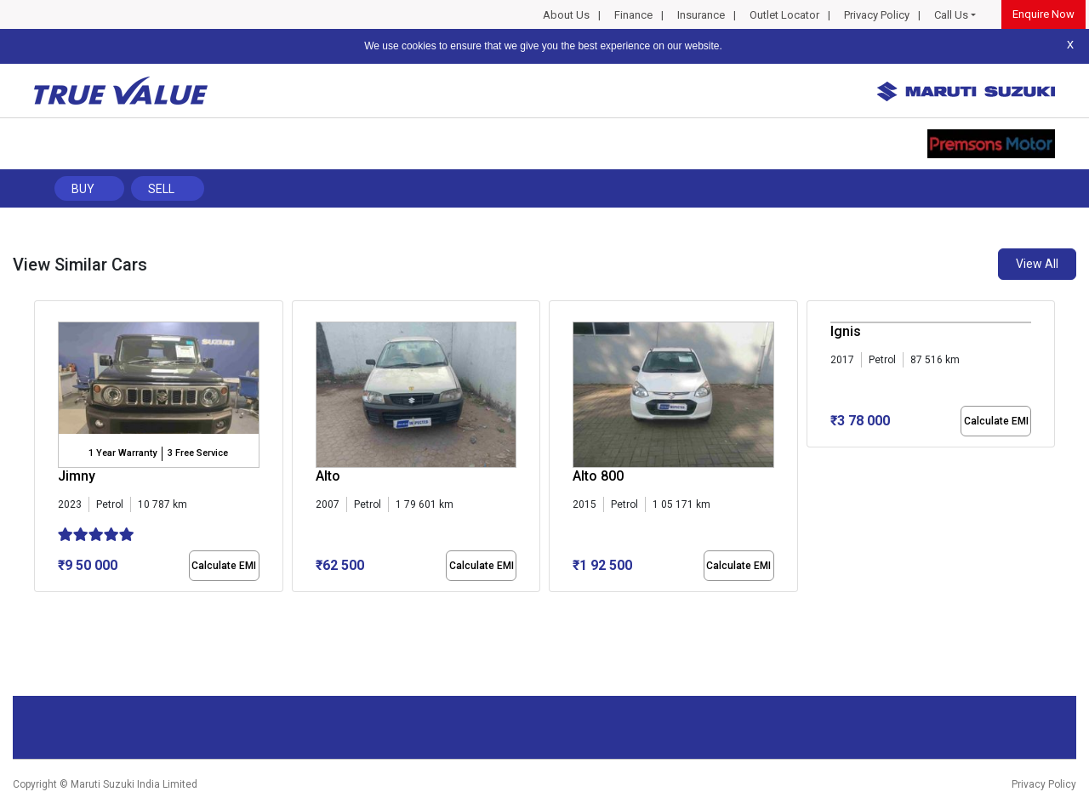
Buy (82, 189)
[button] (39, 606)
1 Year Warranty (122, 453)
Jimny (76, 476)
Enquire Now (1043, 14)
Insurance (701, 15)
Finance (633, 15)
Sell (161, 189)
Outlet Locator (784, 15)
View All (1037, 264)
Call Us (951, 15)
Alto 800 (598, 476)
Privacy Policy (876, 15)
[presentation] (43, 450)
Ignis (845, 331)
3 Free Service (198, 453)
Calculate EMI (223, 566)
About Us (566, 15)
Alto (328, 476)
